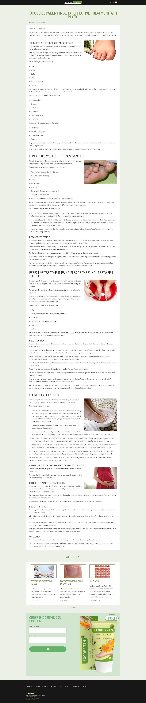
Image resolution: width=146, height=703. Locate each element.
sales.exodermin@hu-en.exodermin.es (35, 695)
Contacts (84, 686)
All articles (73, 607)
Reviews (53, 686)
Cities (60, 686)
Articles (67, 686)
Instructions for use (42, 686)
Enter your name (34, 626)
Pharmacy (76, 686)
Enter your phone (34, 636)
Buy (48, 649)
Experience (29, 686)
